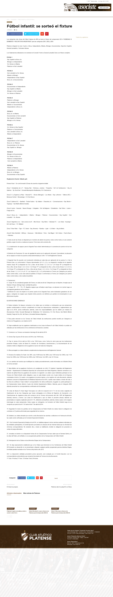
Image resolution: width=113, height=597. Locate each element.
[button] (110, 14)
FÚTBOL (30, 14)
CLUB (10, 14)
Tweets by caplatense (82, 37)
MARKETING (48, 14)
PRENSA (56, 14)
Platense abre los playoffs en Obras (61, 487)
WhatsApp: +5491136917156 (86, 533)
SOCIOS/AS (65, 14)
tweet (56, 478)
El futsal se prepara (12, 487)
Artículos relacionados (14, 493)
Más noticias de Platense (31, 493)
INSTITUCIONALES (20, 14)
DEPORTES (39, 14)
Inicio (8, 19)
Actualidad (13, 19)
